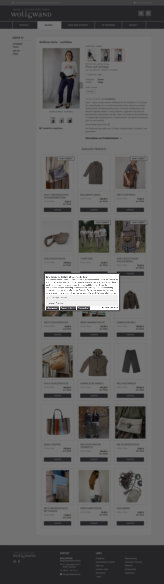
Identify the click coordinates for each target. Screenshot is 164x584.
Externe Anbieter (55, 303)
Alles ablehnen (83, 308)
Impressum (114, 308)
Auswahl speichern (68, 308)
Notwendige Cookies (57, 298)
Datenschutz (104, 308)
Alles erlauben (52, 308)
